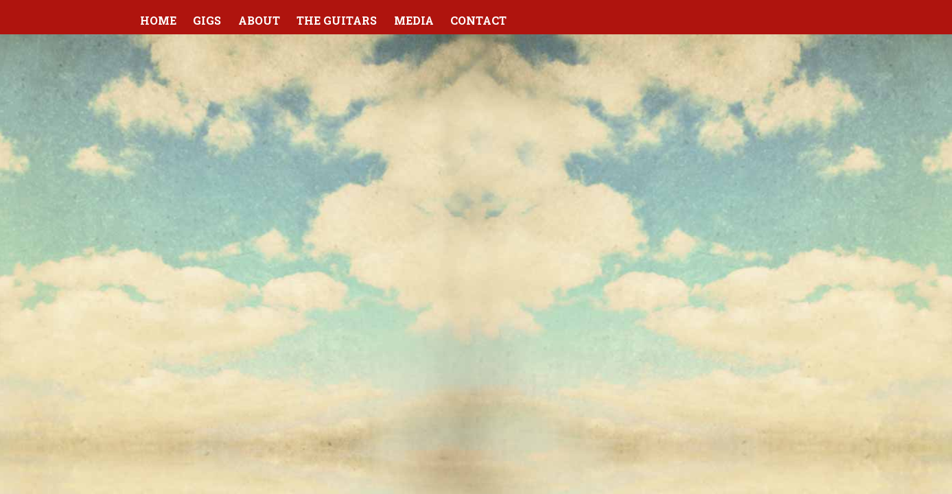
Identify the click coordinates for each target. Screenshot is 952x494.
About (259, 20)
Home (158, 20)
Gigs (207, 20)
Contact (478, 20)
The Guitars (337, 20)
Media (414, 20)
